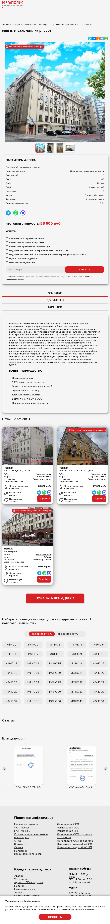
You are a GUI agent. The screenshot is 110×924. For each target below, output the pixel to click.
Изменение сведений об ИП (74, 847)
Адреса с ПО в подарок (28, 882)
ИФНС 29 (33, 691)
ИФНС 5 (99, 644)
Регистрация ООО (68, 827)
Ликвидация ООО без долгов (75, 840)
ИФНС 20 (55, 673)
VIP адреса (21, 879)
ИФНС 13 (11, 663)
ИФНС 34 (11, 701)
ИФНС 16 (77, 663)
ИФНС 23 (11, 682)
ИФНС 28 (11, 691)
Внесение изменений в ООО (74, 844)
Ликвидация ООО (68, 824)
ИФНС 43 (77, 701)
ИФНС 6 (11, 654)
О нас (17, 840)
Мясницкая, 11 (27, 550)
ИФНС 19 (33, 673)
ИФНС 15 (55, 663)
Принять (55, 916)
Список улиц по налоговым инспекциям (31, 836)
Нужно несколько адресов (23, 258)
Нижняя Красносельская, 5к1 (82, 469)
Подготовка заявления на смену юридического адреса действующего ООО (48, 254)
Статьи (18, 847)
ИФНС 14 (33, 663)
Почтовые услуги (25, 889)
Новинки (19, 886)
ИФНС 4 (77, 644)
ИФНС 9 (77, 654)
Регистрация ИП (67, 831)
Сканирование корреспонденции (26, 238)
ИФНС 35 (33, 701)
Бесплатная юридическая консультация (29, 246)
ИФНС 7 (33, 654)
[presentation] (4, 769)
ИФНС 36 (55, 701)
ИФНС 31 (77, 691)
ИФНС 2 (33, 644)
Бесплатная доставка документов (27, 242)
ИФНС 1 (11, 644)
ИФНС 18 (11, 673)
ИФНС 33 (98, 691)
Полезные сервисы (26, 824)
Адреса (18, 875)
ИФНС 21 (77, 673)
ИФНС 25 (55, 682)
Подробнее (44, 498)
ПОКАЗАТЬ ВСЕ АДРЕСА (55, 598)
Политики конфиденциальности (28, 852)
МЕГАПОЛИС (12, 2)
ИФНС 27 (98, 682)
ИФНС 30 (55, 691)
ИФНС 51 (98, 701)
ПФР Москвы (22, 831)
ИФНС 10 (98, 654)
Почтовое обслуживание (22, 262)
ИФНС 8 (55, 654)
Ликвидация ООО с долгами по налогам (74, 836)
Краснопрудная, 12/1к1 (27, 469)
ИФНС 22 (98, 673)
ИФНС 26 (77, 682)
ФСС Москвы (22, 827)
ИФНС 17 (98, 663)
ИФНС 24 (33, 682)
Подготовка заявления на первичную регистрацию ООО (38, 250)
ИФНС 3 (55, 644)
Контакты (20, 844)
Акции (18, 892)
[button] (2, 790)
